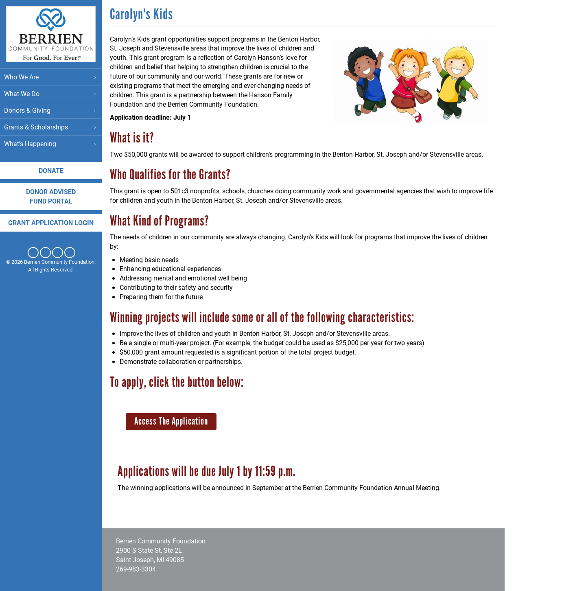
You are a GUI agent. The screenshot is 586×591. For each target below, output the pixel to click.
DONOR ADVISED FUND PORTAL (51, 196)
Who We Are (51, 76)
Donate (51, 170)
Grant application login (51, 222)
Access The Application (171, 421)
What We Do (51, 93)
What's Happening (51, 143)
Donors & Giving (51, 110)
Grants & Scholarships (51, 127)
